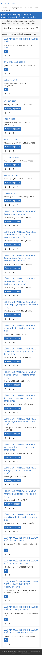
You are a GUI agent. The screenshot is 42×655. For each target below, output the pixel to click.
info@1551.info (25, 653)
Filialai (6, 47)
